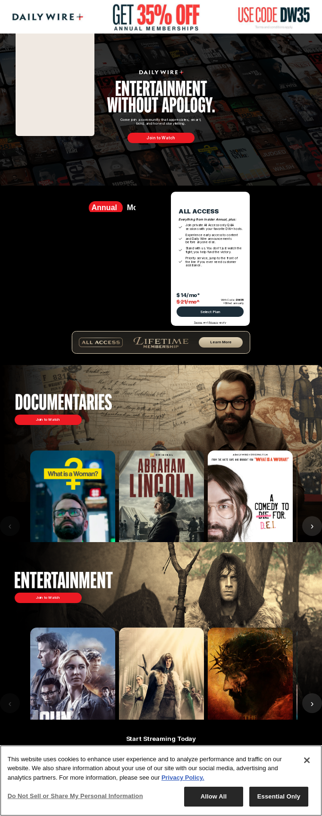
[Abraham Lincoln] (161, 526)
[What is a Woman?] (72, 526)
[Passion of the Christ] (250, 703)
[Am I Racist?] (250, 526)
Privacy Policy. (182, 777)
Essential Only (278, 796)
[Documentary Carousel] (161, 526)
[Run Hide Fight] (72, 703)
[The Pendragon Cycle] (161, 703)
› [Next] (312, 703)
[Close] (307, 760)
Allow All (214, 796)
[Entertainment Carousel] (161, 703)
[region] (161, 780)
